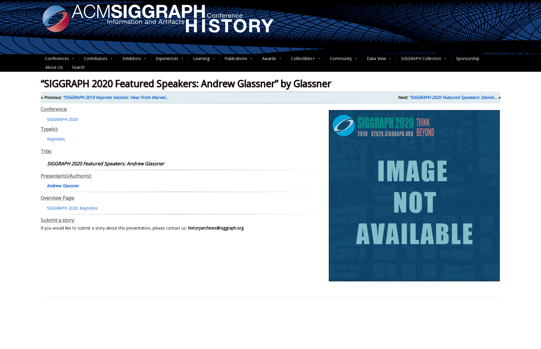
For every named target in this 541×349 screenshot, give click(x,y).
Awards (272, 58)
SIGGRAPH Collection (424, 58)
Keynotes (56, 139)
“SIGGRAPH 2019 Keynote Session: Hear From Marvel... (116, 97)
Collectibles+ (306, 58)
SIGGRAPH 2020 (62, 119)
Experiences (170, 58)
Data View (379, 58)
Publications (238, 58)
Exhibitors (134, 58)
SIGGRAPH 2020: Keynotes (72, 208)
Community (344, 58)
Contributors (98, 58)
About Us (54, 67)
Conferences (60, 58)
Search (78, 67)
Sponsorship (467, 58)
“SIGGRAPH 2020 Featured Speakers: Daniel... (453, 97)
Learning (204, 58)
